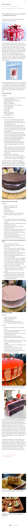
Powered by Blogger (14, 525)
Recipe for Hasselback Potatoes (12, 491)
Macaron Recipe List (11, 8)
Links (18, 8)
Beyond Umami (6, 4)
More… (22, 8)
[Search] (25, 2)
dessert (7, 456)
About (3, 8)
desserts (10, 456)
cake (5, 456)
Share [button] (3, 517)
